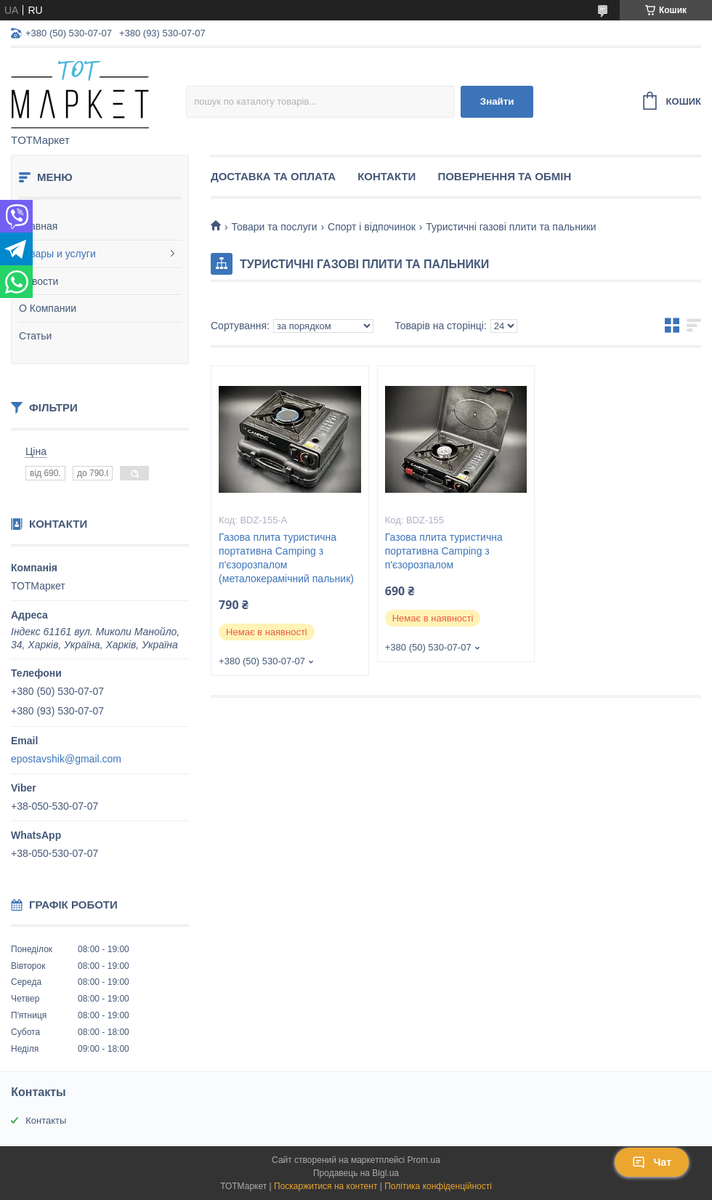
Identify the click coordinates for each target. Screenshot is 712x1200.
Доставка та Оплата (273, 176)
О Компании (47, 308)
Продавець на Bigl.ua (356, 1173)
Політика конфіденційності (438, 1186)
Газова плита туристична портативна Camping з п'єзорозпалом (444, 551)
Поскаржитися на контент (325, 1186)
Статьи (35, 336)
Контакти (386, 176)
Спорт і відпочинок (372, 227)
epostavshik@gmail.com (66, 759)
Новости (38, 281)
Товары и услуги (57, 253)
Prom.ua (424, 1160)
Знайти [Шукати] (497, 101)
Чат (651, 1162)
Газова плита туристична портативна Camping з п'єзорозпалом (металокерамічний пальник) (286, 557)
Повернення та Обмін (504, 176)
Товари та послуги (274, 227)
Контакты (45, 1120)
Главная (38, 226)
